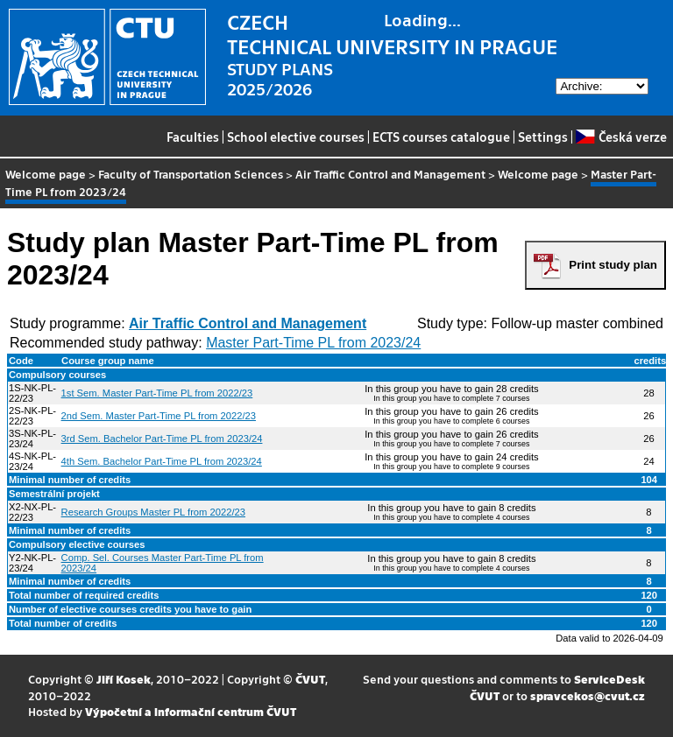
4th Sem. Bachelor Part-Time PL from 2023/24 (161, 461)
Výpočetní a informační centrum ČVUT (190, 711)
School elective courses (296, 136)
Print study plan (613, 264)
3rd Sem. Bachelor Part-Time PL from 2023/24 (162, 438)
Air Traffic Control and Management (390, 173)
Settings (543, 136)
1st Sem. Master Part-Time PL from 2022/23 (157, 393)
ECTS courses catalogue (441, 136)
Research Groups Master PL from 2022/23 (153, 512)
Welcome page (45, 173)
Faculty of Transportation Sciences (190, 173)
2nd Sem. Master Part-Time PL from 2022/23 (158, 416)
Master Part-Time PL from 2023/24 (313, 342)
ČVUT (310, 678)
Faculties (192, 136)
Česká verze (621, 136)
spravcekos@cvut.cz (587, 695)
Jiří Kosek (123, 678)
